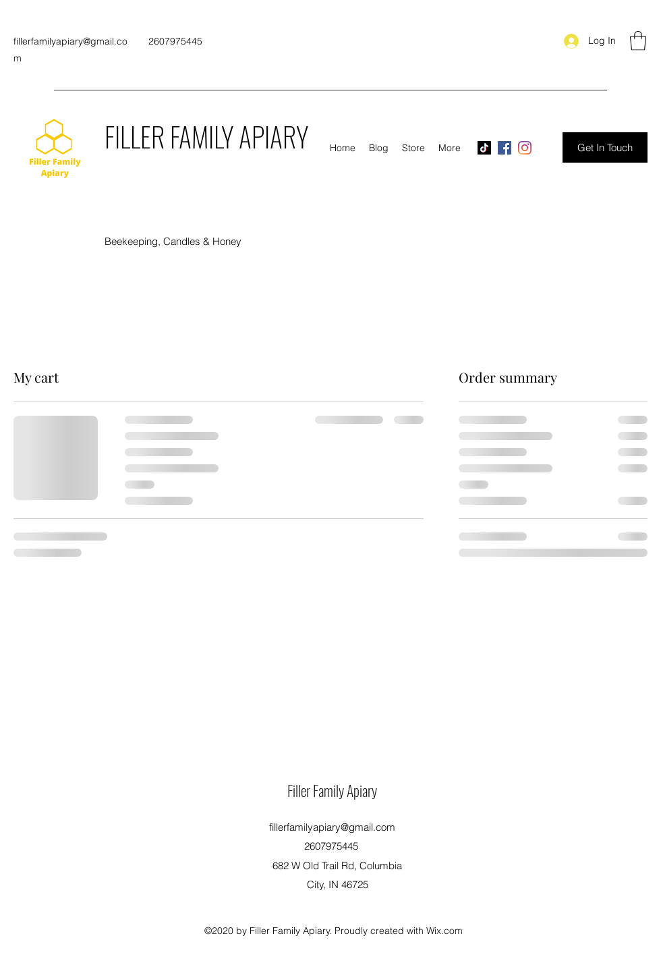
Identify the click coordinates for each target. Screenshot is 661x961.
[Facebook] (504, 148)
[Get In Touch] (605, 147)
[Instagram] (524, 148)
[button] (638, 41)
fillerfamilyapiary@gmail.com (332, 827)
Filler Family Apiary (332, 790)
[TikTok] (484, 148)
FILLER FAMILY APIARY (206, 136)
